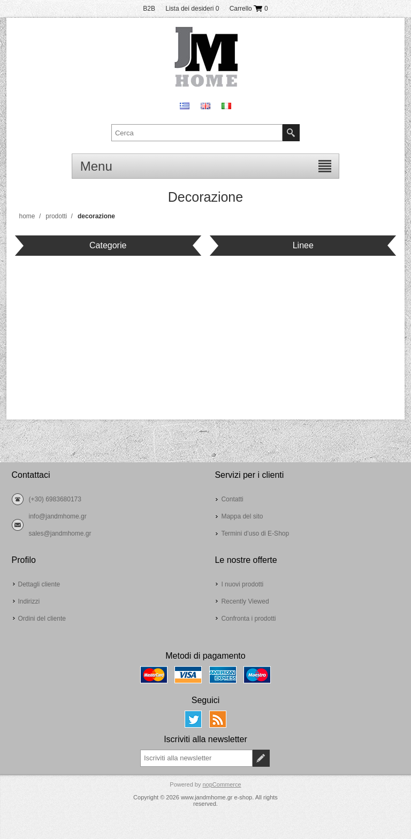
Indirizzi (29, 601)
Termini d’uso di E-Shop (255, 533)
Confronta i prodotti (248, 618)
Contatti (232, 499)
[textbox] (197, 132)
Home (27, 216)
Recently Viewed (245, 601)
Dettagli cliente (39, 584)
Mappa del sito (242, 516)
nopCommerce (221, 784)
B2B (149, 8)
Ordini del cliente (42, 618)
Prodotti (56, 216)
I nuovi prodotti (242, 584)
